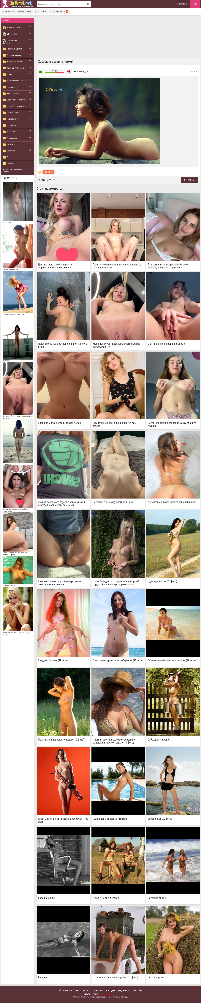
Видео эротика (11, 27)
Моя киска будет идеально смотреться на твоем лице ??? (116, 345)
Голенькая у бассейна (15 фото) (111, 818)
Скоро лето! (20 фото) (160, 818)
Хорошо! (43, 977)
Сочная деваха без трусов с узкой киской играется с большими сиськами (61, 504)
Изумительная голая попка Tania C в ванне (172, 502)
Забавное (9, 151)
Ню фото (9, 87)
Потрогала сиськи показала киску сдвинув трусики (172, 424)
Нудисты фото (11, 119)
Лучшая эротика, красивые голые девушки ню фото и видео (100, 997)
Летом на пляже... (158, 898)
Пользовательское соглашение (17, 11)
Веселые (9, 144)
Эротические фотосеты (10, 41)
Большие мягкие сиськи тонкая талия (59, 422)
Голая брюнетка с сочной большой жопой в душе (62, 345)
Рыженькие (10, 138)
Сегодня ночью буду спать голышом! (113, 502)
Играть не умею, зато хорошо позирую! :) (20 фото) (63, 820)
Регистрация (181, 4)
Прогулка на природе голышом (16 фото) (61, 739)
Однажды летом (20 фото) (162, 581)
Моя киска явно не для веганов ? (166, 343)
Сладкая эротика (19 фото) (53, 660)
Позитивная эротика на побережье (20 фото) (118, 660)
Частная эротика (12, 112)
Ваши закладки (59, 11)
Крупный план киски (13, 68)
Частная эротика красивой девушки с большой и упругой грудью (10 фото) (114, 741)
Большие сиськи (12, 55)
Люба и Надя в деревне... (107, 898)
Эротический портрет (14, 100)
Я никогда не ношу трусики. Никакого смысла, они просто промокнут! (169, 266)
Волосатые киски (12, 61)
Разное (8, 157)
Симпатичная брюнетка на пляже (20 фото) (172, 660)
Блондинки (9, 125)
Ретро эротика (11, 93)
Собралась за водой (159, 739)
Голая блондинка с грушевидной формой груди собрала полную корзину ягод (116, 583)
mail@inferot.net (107, 994)
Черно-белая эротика (14, 106)
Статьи (8, 163)
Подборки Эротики (13, 49)
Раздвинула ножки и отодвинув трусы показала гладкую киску (59, 583)
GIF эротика (10, 34)
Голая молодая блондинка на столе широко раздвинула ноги (117, 266)
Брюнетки (9, 132)
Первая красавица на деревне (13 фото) (115, 977)
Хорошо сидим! (46, 898)
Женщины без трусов (14, 81)
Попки (7, 74)
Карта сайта (40, 11)
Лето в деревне (156, 977)
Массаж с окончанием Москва (14, 170)
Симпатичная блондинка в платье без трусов (114, 424)
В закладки (81, 72)
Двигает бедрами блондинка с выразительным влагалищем (55, 266)
